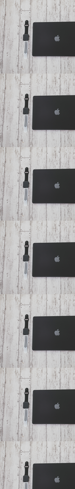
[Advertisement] (25, 100)
